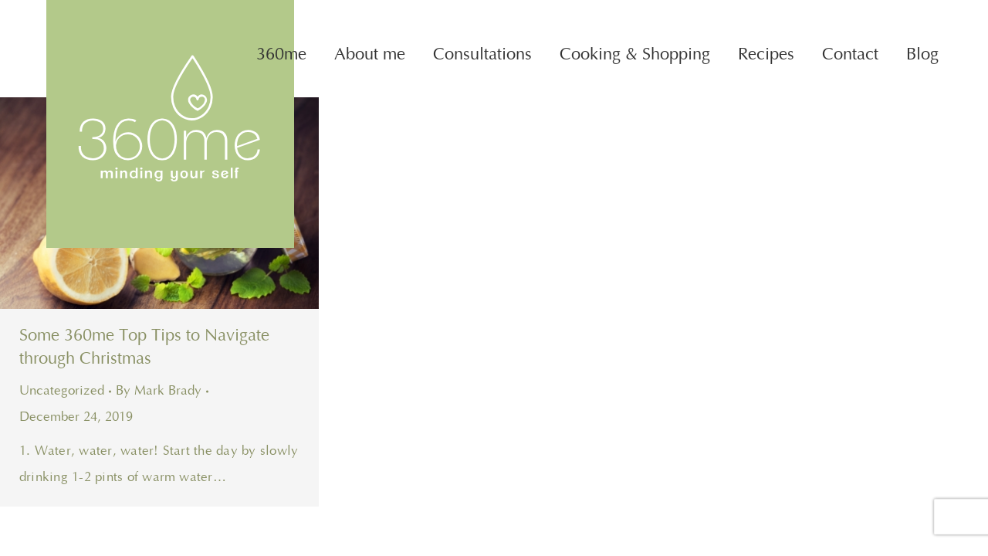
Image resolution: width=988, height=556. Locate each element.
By (158, 391)
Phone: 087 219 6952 (658, 13)
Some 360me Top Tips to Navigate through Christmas (144, 347)
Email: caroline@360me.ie (847, 13)
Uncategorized (61, 391)
